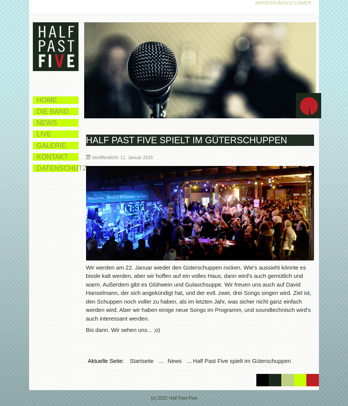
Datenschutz (58, 168)
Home (47, 100)
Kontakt (52, 157)
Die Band (53, 111)
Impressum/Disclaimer (283, 3)
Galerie (51, 145)
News (47, 123)
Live (44, 134)
